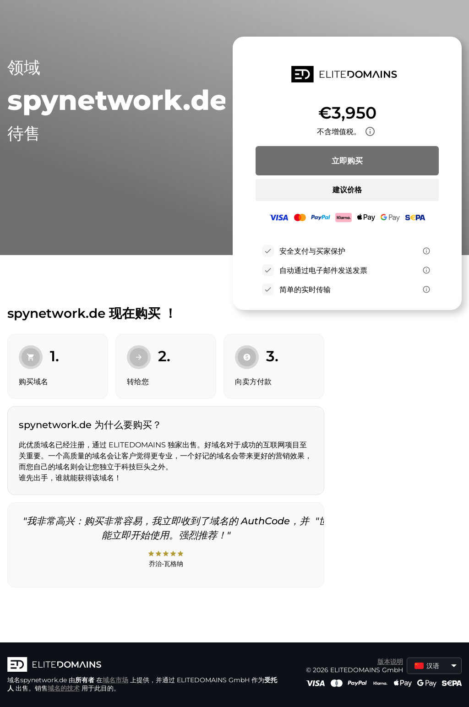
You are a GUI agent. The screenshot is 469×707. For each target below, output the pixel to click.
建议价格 (347, 189)
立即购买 (347, 160)
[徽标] (144, 665)
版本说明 (390, 662)
